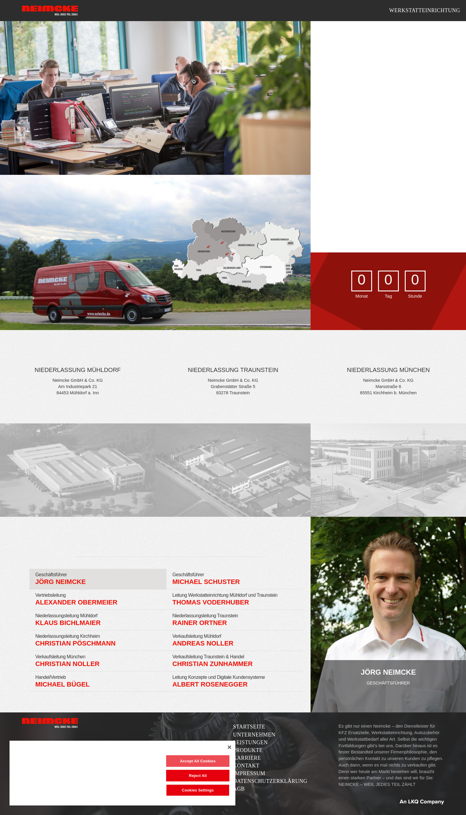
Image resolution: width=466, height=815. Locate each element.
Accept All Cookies (198, 761)
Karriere (247, 758)
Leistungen (250, 742)
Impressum (249, 773)
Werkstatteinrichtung (424, 10)
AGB (239, 789)
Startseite (249, 727)
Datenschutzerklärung (270, 781)
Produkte (248, 750)
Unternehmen (254, 735)
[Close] (229, 747)
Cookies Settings (198, 790)
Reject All (198, 775)
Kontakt (246, 766)
